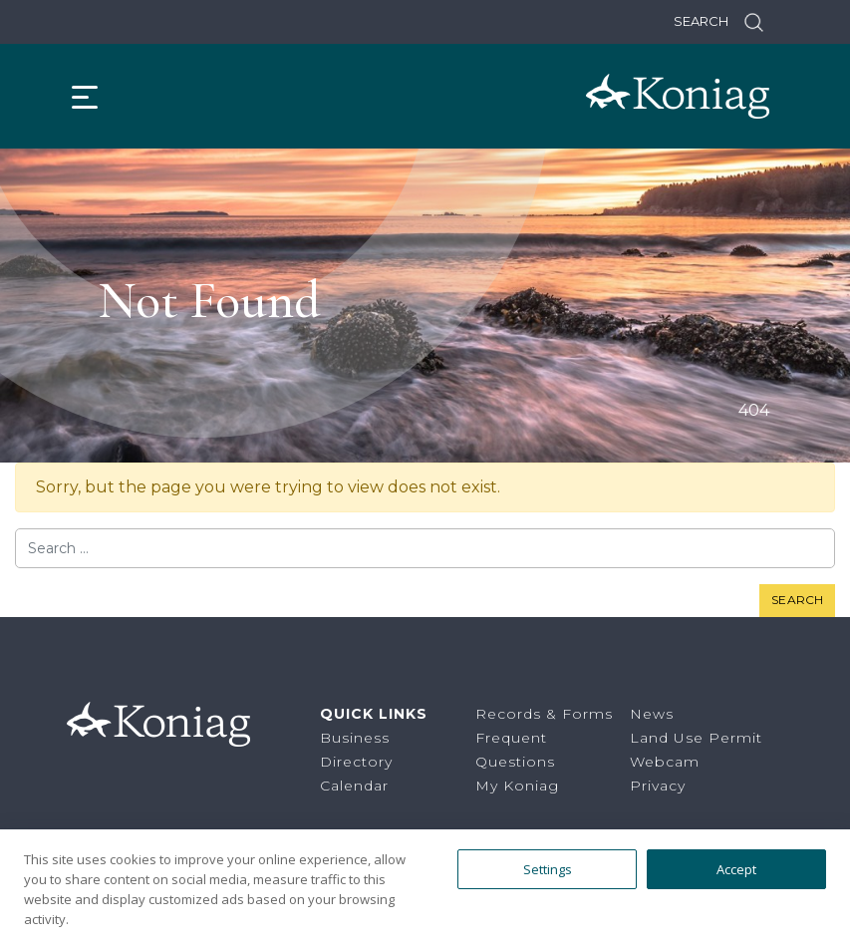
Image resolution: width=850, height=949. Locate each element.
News (652, 714)
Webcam (665, 762)
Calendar (354, 785)
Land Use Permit (696, 738)
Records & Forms (544, 714)
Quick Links (373, 714)
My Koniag (517, 785)
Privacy (658, 785)
